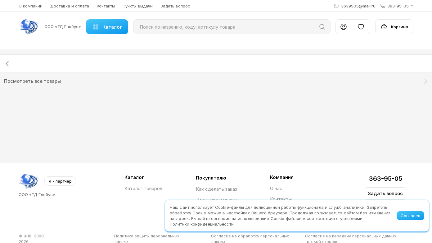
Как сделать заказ (216, 189)
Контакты (106, 5)
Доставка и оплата (69, 5)
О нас (276, 188)
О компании (31, 5)
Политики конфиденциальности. (202, 224)
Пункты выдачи (138, 5)
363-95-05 (385, 178)
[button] (396, 6)
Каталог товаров (143, 188)
